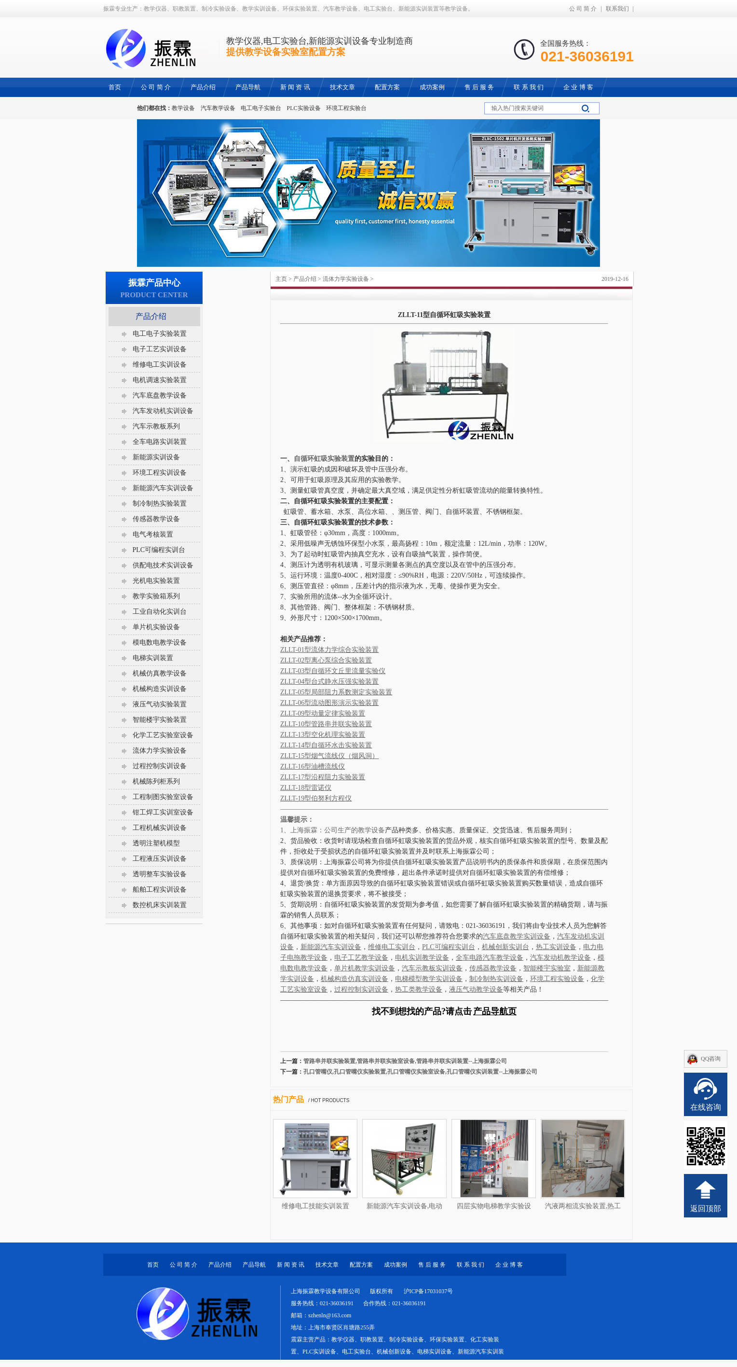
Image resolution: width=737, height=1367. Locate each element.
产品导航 (254, 1264)
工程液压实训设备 (160, 858)
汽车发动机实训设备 (163, 410)
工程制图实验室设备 (163, 797)
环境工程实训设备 (160, 472)
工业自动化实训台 (160, 611)
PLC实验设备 (304, 108)
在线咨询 (705, 1107)
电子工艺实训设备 (160, 349)
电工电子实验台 (261, 108)
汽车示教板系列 (156, 426)
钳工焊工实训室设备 (163, 812)
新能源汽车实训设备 (163, 488)
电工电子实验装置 (160, 333)
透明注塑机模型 (156, 843)
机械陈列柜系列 (156, 781)
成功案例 (395, 1264)
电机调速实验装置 (160, 380)
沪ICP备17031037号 (428, 1291)
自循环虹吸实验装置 (324, 458)
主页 (281, 279)
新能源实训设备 (156, 457)
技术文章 (327, 1264)
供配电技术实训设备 (163, 565)
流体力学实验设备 (346, 279)
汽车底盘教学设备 (160, 395)
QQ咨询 (711, 1058)
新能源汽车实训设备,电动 (405, 1206)
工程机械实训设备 (160, 827)
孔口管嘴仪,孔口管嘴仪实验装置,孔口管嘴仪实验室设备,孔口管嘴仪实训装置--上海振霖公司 (420, 1071)
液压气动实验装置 (160, 704)
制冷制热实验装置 (160, 503)
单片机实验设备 (156, 627)
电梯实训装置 (153, 658)
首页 (153, 1264)
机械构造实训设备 (160, 688)
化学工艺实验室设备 (163, 735)
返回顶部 (705, 1208)
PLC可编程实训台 (159, 549)
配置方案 (361, 1264)
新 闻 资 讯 (290, 1264)
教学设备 (183, 108)
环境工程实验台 (346, 108)
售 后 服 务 (432, 1264)
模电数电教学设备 (160, 642)
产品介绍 (304, 279)
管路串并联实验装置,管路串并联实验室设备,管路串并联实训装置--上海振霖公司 (405, 1061)
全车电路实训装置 (160, 441)
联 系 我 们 (470, 1264)
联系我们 (617, 8)
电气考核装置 (153, 534)
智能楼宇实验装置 (160, 719)
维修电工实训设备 (160, 364)
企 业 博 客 (509, 1264)
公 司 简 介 (583, 8)
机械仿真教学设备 (160, 673)
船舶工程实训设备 (160, 889)
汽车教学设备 (218, 108)
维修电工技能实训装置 (315, 1206)
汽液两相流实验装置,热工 (583, 1206)
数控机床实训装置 (160, 905)
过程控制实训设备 (160, 766)
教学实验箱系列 (156, 596)
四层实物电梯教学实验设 (494, 1206)
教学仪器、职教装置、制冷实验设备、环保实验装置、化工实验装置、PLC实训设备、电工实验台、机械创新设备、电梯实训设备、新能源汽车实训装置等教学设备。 (397, 1351)
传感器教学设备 (156, 519)
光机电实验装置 (156, 580)
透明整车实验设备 (160, 874)
